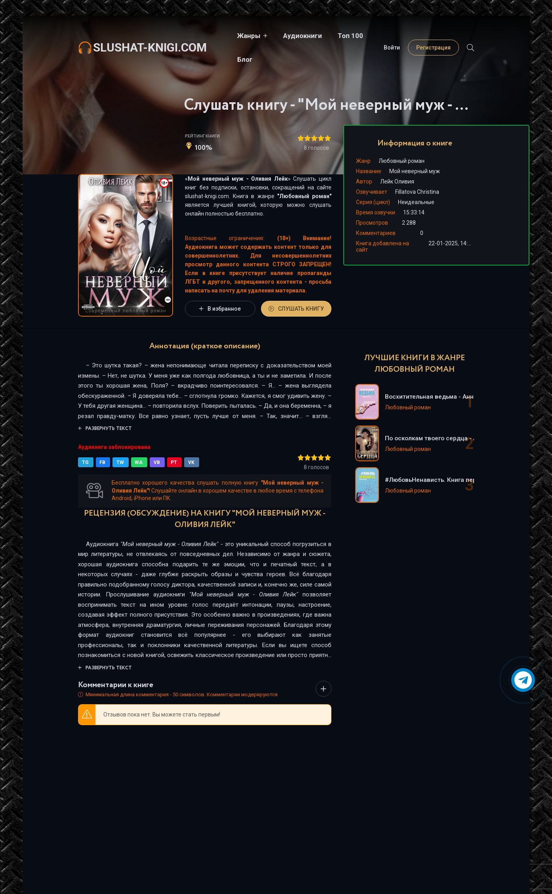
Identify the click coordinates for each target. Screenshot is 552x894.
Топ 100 (335, 36)
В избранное (220, 309)
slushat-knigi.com (150, 35)
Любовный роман (304, 196)
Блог (372, 36)
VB (154, 462)
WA (137, 462)
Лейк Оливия (397, 181)
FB (102, 462)
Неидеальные (416, 202)
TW (119, 462)
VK (188, 462)
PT (171, 462)
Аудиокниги (287, 36)
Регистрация (433, 35)
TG (85, 462)
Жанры (234, 36)
